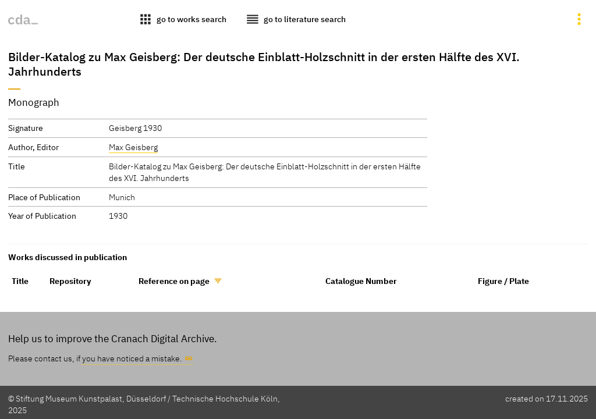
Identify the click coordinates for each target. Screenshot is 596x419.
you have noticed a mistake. (132, 358)
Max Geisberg (133, 146)
